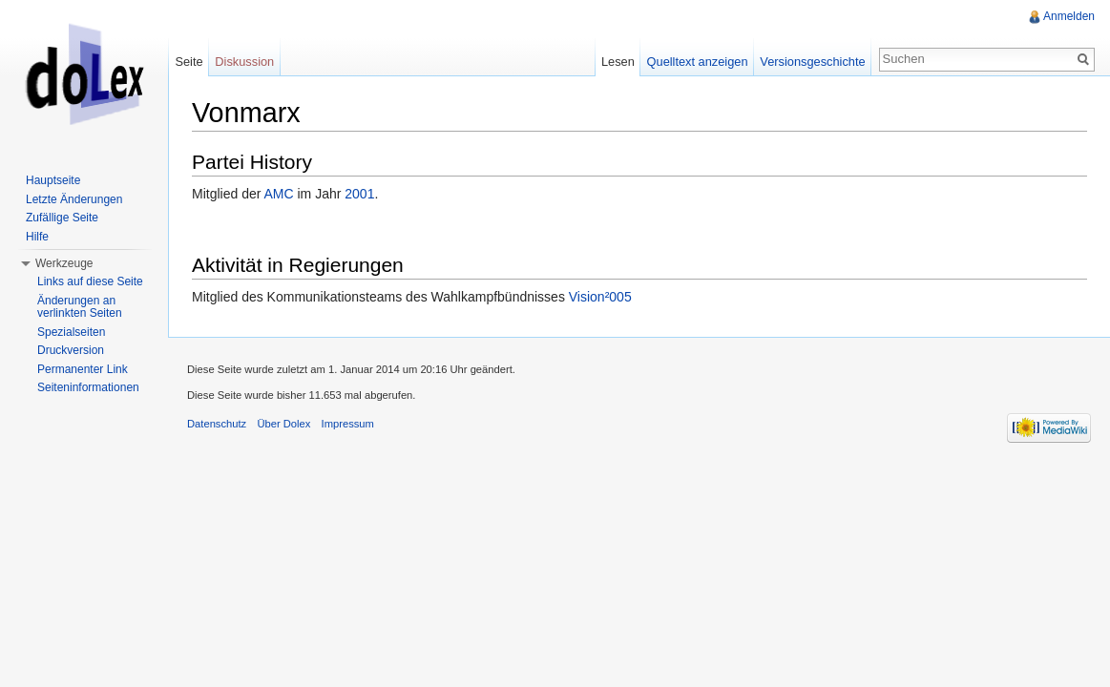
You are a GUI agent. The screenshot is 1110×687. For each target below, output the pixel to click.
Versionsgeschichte (812, 61)
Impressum (348, 423)
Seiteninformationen (88, 387)
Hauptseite (53, 180)
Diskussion (244, 61)
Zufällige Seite (62, 217)
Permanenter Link (82, 369)
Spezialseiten (71, 332)
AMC (278, 193)
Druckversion (70, 350)
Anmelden (1069, 16)
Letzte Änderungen (74, 199)
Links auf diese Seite (90, 281)
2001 (359, 193)
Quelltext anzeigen (697, 61)
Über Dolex (283, 423)
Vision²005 (600, 296)
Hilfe (37, 236)
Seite (188, 61)
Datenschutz (216, 423)
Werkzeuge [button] (64, 263)
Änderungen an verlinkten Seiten (79, 307)
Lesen (618, 61)
